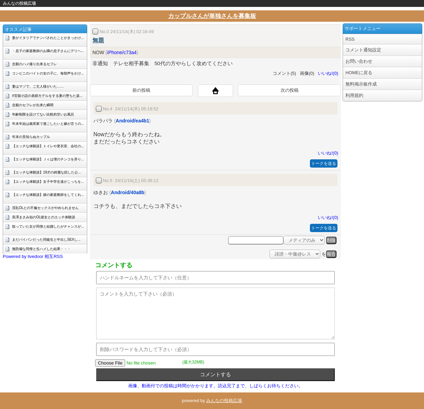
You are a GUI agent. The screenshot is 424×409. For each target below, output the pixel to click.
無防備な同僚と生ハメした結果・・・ (41, 249)
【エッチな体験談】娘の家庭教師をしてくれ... (48, 195)
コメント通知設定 (363, 49)
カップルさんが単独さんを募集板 (212, 16)
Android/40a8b (127, 192)
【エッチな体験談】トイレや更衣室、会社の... (48, 146)
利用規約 (354, 95)
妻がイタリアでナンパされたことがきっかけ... (48, 38)
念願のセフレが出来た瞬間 (32, 105)
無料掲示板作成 (361, 84)
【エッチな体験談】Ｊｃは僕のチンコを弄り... (48, 159)
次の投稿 (290, 90)
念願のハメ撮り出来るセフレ (34, 64)
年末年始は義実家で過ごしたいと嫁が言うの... (48, 124)
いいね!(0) (326, 73)
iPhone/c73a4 (122, 52)
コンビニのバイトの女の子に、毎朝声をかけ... (48, 73)
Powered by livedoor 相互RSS (33, 256)
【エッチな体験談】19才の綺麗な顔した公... (46, 172)
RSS (350, 39)
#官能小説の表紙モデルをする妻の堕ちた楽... (47, 96)
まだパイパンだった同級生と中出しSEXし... (46, 239)
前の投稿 (141, 90)
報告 (331, 254)
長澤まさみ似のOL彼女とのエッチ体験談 (43, 217)
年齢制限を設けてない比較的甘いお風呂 (43, 114)
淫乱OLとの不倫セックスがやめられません (45, 208)
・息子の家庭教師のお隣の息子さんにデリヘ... (48, 51)
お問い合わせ (358, 61)
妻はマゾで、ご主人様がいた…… (38, 86)
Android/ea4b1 (132, 120)
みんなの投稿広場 (19, 3)
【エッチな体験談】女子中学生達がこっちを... (48, 181)
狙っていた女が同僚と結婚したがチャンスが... (48, 226)
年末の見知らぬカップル (31, 137)
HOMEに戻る (358, 72)
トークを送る (323, 163)
